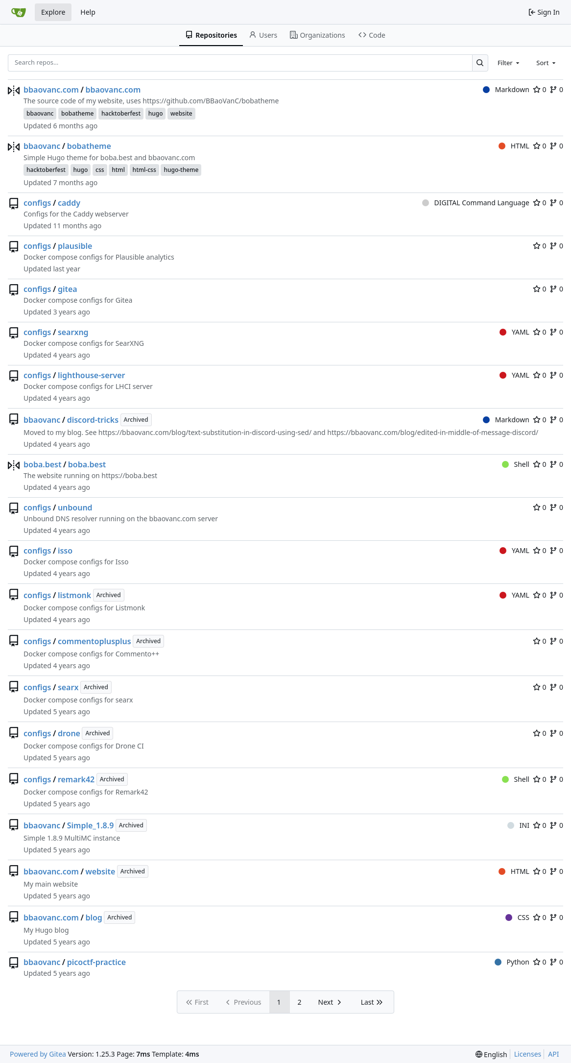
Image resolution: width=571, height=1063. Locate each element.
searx (68, 687)
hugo (155, 113)
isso (65, 551)
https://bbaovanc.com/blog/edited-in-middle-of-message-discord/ (432, 432)
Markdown (506, 89)
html (118, 170)
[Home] (18, 12)
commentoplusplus (94, 641)
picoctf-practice (96, 962)
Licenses (528, 1054)
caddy (69, 203)
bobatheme (77, 113)
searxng (73, 332)
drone (69, 733)
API (553, 1054)
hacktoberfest (121, 113)
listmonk (74, 595)
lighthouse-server (91, 375)
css (99, 170)
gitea (67, 289)
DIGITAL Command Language (475, 202)
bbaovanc (39, 113)
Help (87, 12)
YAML (514, 332)
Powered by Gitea (38, 1054)
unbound (75, 507)
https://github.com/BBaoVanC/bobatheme (211, 100)
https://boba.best (129, 475)
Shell (515, 464)
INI (518, 825)
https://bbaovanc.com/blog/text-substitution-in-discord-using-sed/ (204, 432)
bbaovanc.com (51, 90)
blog (93, 917)
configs (37, 203)
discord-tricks (93, 420)
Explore (53, 12)
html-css (144, 170)
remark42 (76, 779)
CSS (517, 917)
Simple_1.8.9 (90, 825)
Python (512, 961)
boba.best (42, 464)
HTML (514, 145)
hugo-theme (181, 170)
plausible (75, 246)
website (181, 113)
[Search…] (480, 63)
